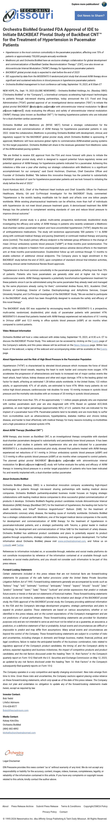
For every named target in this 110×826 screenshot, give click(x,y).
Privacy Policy (50, 812)
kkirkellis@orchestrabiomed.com (19, 732)
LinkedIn (7, 545)
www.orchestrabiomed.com (72, 541)
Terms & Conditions (71, 806)
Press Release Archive (22, 806)
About (5, 806)
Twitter (19, 545)
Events (95, 341)
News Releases (81, 345)
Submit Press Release (47, 806)
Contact (63, 812)
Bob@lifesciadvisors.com (16, 710)
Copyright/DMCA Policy (96, 806)
